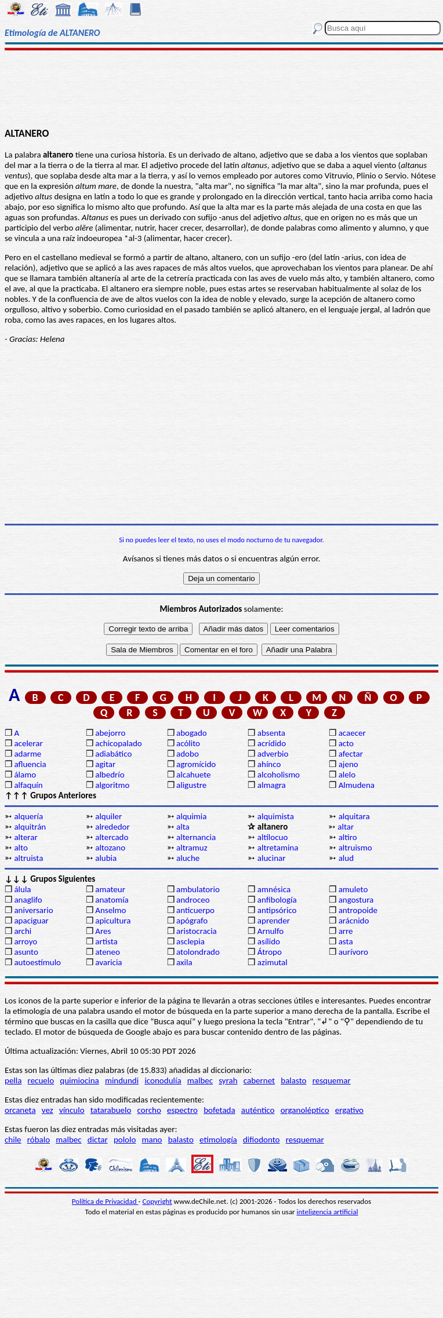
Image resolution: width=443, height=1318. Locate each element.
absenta (271, 733)
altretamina (278, 847)
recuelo (41, 1080)
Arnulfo (270, 931)
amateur (110, 889)
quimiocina (79, 1080)
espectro (182, 1110)
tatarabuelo (111, 1110)
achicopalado (118, 743)
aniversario (33, 910)
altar (345, 827)
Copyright (157, 1201)
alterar (25, 837)
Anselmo (110, 910)
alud (346, 858)
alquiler (108, 816)
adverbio (273, 754)
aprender (273, 920)
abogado (191, 733)
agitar (105, 764)
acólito (188, 743)
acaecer (352, 733)
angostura (356, 900)
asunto (26, 952)
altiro (348, 837)
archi (22, 931)
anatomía (112, 900)
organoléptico (305, 1110)
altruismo (355, 847)
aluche (187, 858)
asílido (268, 941)
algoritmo (112, 785)
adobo (187, 754)
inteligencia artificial (327, 1211)
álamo (25, 774)
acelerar (28, 743)
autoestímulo (37, 962)
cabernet (259, 1080)
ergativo (349, 1110)
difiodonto (261, 1139)
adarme (27, 754)
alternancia (196, 837)
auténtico (258, 1110)
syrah (228, 1080)
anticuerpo (195, 910)
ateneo (107, 952)
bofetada (219, 1110)
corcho (149, 1110)
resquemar (332, 1080)
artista (106, 941)
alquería (28, 816)
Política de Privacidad (105, 1201)
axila (184, 962)
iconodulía (162, 1080)
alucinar (271, 858)
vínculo (72, 1110)
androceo (193, 900)
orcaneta (20, 1110)
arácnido (354, 920)
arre (346, 931)
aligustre (191, 785)
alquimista (275, 816)
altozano (110, 847)
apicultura (112, 920)
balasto (293, 1080)
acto (346, 743)
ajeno (348, 764)
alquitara (354, 816)
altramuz (192, 847)
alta (183, 827)
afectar (351, 754)
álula (22, 889)
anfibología (277, 900)
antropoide (358, 910)
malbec (200, 1080)
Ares (103, 931)
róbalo (38, 1139)
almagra (271, 785)
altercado (111, 837)
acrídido (271, 743)
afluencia (30, 764)
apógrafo (192, 920)
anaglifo (28, 900)
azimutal (272, 962)
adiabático (113, 754)
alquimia (191, 816)
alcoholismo (278, 774)
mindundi (122, 1080)
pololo (125, 1139)
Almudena (357, 785)
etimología (218, 1139)
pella (13, 1080)
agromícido (196, 764)
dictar (98, 1139)
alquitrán (30, 827)
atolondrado (198, 952)
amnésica (274, 889)
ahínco (269, 764)
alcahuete (193, 774)
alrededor (112, 827)
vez (47, 1110)
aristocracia (196, 931)
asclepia (190, 941)
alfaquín (28, 785)
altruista (28, 858)
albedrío (109, 774)
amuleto (353, 889)
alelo (347, 774)
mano (152, 1139)
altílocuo (272, 837)
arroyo (25, 941)
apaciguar (31, 920)
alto (20, 847)
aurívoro (353, 952)
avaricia (108, 962)
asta (346, 941)
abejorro (110, 733)
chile (13, 1139)
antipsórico (277, 910)
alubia (106, 858)
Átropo (269, 952)
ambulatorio (198, 889)
